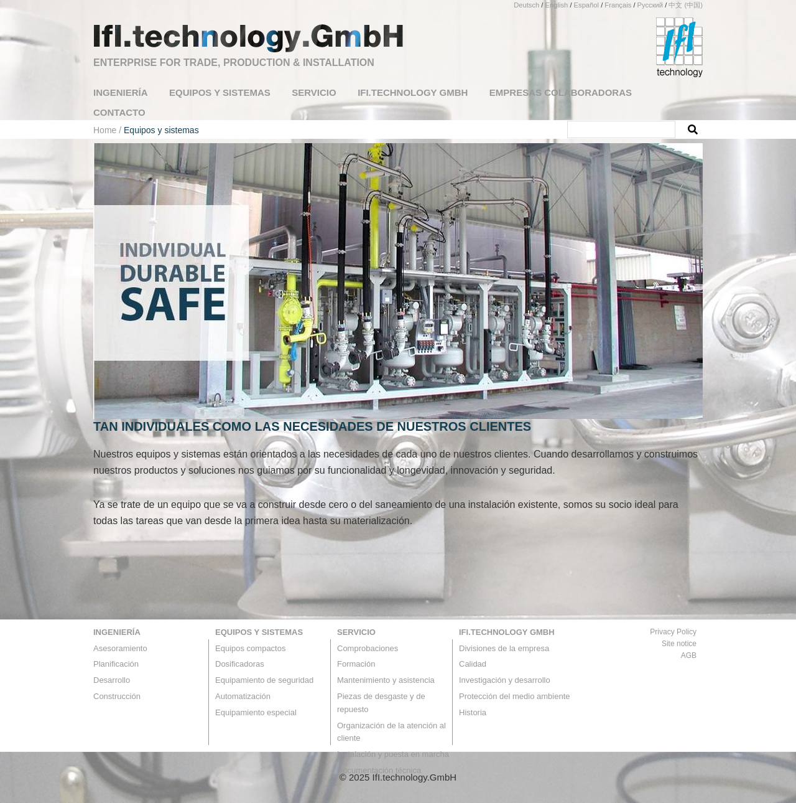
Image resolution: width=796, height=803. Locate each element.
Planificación (116, 664)
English (556, 5)
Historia (472, 712)
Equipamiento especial (256, 712)
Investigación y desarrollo (504, 680)
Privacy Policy (673, 631)
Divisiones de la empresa (504, 648)
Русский (650, 5)
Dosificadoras (239, 664)
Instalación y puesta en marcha (393, 754)
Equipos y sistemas (259, 632)
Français (617, 5)
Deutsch (526, 5)
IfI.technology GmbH (507, 632)
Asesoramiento (120, 648)
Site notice (679, 643)
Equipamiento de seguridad (264, 680)
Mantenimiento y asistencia (386, 680)
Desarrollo (111, 680)
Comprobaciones (367, 648)
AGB (688, 655)
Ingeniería (117, 632)
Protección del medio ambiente (514, 696)
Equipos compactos (250, 648)
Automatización (243, 696)
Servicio (356, 632)
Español (586, 5)
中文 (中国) (686, 5)
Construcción (117, 696)
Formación (356, 664)
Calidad (472, 664)
